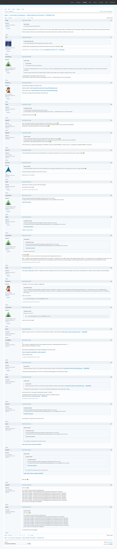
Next (32, 17)
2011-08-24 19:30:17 (26, 449)
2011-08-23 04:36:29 (26, 82)
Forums (85, 2)
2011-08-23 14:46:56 (26, 132)
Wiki (90, 2)
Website (8, 28)
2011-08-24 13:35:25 (26, 307)
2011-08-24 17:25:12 (26, 340)
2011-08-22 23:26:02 (26, 20)
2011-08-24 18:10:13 (26, 362)
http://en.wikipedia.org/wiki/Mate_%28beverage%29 (34, 352)
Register (18, 9)
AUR (106, 2)
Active (104, 11)
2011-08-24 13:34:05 (26, 281)
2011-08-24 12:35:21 (26, 235)
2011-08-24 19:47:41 (26, 507)
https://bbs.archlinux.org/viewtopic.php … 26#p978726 (34, 396)
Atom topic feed (109, 542)
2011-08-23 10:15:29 (26, 120)
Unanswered (109, 11)
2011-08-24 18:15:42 (26, 377)
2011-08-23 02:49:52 (26, 56)
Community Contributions (18, 15)
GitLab (95, 2)
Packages (78, 2)
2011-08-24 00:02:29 (26, 181)
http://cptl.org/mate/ (26, 202)
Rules (9, 9)
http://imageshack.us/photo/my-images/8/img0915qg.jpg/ (44, 90)
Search (13, 9)
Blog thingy (62, 49)
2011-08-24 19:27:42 (26, 424)
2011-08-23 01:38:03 (26, 37)
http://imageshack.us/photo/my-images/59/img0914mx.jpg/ (43, 88)
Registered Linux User (50, 49)
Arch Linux (8, 2)
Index (5, 9)
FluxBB (111, 544)
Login (23, 9)
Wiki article (31, 270)
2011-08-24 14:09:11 (26, 329)
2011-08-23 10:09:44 (26, 104)
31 (28, 17)
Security (101, 2)
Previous (10, 17)
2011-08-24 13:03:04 (26, 267)
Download (112, 2)
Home (72, 2)
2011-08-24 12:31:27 (26, 217)
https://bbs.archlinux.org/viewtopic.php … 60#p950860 (74, 331)
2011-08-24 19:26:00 (26, 404)
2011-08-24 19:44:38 (26, 485)
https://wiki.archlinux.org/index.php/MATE (31, 444)
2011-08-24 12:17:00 (26, 195)
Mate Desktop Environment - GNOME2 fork (41, 15)
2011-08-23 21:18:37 (26, 162)
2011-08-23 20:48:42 (26, 150)
